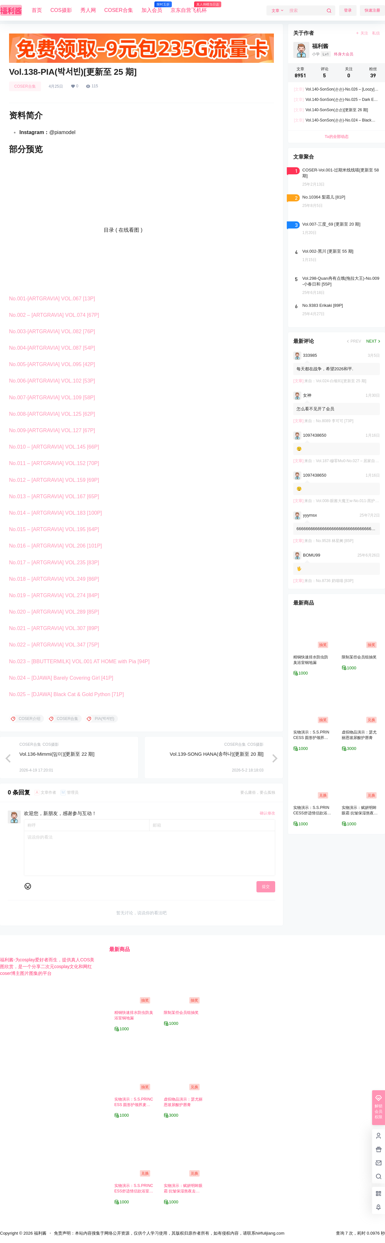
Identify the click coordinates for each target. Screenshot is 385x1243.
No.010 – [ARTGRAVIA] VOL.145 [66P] (54, 447)
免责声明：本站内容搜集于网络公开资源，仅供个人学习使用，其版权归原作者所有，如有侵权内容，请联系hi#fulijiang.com (169, 1233)
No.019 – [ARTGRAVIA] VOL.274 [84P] (54, 595)
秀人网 (88, 10)
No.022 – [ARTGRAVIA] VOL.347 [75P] (54, 644)
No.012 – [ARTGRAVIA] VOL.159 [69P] (54, 480)
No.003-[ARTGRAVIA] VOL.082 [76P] (52, 331)
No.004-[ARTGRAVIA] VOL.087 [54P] (52, 348)
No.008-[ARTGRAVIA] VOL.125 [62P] (52, 414)
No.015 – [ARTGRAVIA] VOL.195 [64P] (54, 529)
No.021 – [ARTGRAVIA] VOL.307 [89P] (54, 628)
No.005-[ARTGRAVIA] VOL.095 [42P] (52, 364)
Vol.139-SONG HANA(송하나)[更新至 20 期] (217, 754)
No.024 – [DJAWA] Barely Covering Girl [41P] (61, 678)
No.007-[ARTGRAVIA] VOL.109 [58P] (52, 397)
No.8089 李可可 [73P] (334, 421)
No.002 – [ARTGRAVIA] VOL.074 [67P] (54, 315)
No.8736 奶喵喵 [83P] (334, 580)
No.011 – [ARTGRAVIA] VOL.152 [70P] (54, 463)
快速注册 (372, 10)
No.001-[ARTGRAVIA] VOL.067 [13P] (52, 298)
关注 (362, 33)
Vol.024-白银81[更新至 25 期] (341, 381)
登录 (348, 10)
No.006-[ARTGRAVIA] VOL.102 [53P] (52, 381)
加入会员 (151, 7)
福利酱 (40, 1233)
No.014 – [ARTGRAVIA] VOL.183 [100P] (55, 513)
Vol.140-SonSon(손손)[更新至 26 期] (331, 110)
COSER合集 (118, 10)
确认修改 (267, 813)
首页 (37, 10)
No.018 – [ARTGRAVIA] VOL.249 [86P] (54, 579)
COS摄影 (61, 10)
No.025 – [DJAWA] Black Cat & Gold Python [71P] (66, 694)
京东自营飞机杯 (189, 7)
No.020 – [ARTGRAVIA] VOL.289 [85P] (54, 612)
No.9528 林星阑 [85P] (334, 541)
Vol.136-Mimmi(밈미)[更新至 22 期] (57, 754)
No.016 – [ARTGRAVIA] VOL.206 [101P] (55, 546)
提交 (266, 886)
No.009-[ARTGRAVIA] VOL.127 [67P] (52, 430)
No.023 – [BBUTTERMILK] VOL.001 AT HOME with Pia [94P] (79, 661)
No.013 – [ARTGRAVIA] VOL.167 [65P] (54, 496)
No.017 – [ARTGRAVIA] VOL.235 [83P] (54, 562)
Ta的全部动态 (336, 136)
